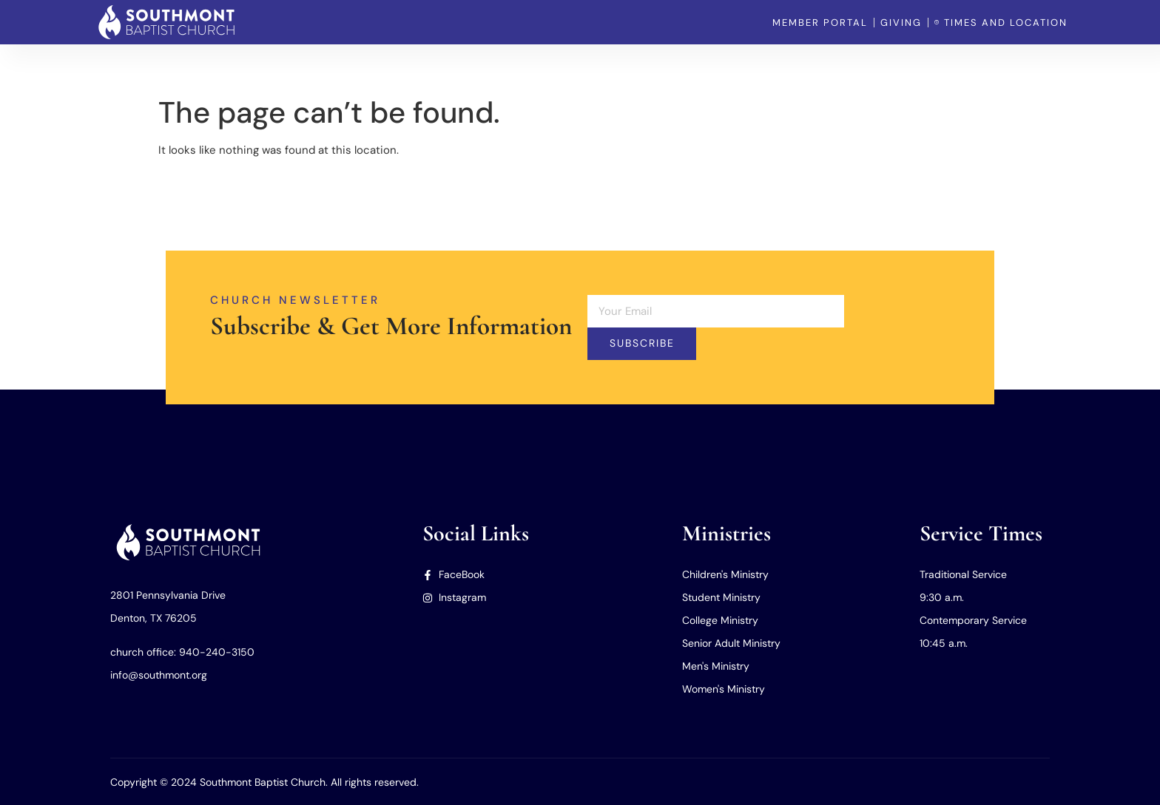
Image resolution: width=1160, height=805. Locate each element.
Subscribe (642, 343)
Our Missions (933, 66)
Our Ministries (839, 66)
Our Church (748, 66)
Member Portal (1029, 66)
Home (679, 66)
